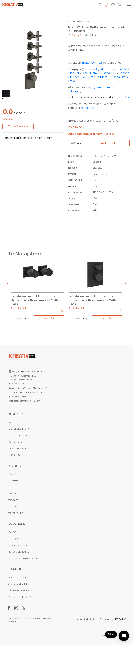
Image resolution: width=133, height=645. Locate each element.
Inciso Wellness (92, 62)
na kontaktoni (17, 448)
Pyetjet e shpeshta (19, 597)
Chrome (88, 69)
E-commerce (17, 569)
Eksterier (14, 493)
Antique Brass (98, 77)
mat (89, 87)
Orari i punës (16, 455)
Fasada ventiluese (19, 545)
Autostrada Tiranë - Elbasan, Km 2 (27, 388)
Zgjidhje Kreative (18, 551)
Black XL (74, 73)
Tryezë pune (15, 513)
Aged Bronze (104, 69)
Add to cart (108, 143)
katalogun (87, 107)
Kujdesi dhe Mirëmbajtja (23, 558)
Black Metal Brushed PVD (99, 73)
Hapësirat (16, 465)
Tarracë (13, 500)
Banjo (12, 474)
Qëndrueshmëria (18, 428)
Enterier (13, 487)
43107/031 (123, 97)
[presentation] (7, 282)
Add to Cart (49, 318)
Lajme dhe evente (18, 435)
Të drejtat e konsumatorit (24, 590)
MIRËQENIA (14, 538)
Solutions (16, 523)
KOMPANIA (15, 413)
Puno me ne (15, 442)
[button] (113, 5)
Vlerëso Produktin (18, 126)
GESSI (87, 21)
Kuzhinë (13, 480)
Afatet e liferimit (18, 584)
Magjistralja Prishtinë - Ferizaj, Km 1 (28, 371)
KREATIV (120, 619)
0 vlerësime (90, 35)
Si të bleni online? (19, 577)
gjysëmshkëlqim (105, 87)
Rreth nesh (15, 422)
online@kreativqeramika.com (24, 400)
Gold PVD (122, 69)
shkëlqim (74, 91)
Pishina (12, 506)
